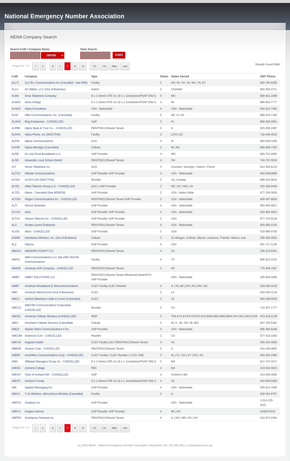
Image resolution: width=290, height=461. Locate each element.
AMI (14, 387)
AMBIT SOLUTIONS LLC (40, 277)
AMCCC (17, 307)
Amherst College (35, 368)
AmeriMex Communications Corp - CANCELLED (54, 355)
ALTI (14, 205)
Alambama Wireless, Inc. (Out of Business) (51, 237)
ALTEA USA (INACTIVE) (39, 179)
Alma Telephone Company (41, 95)
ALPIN (15, 141)
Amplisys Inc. (33, 402)
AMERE (16, 348)
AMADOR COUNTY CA (39, 251)
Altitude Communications (40, 173)
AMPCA (16, 402)
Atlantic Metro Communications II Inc (47, 329)
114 (104, 66)
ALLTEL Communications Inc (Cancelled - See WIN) (56, 82)
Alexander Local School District (43, 160)
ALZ (14, 244)
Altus (28, 212)
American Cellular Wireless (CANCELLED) (50, 316)
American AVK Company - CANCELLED (49, 268)
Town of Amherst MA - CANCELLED (46, 374)
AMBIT (16, 277)
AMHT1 (16, 381)
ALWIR (16, 237)
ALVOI (15, 231)
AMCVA (16, 342)
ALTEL (16, 186)
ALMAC (16, 102)
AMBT (15, 286)
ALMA (15, 95)
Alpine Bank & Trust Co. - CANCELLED (48, 128)
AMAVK (16, 268)
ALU (14, 225)
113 (94, 66)
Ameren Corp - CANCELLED (42, 348)
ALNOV (16, 108)
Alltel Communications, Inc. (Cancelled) (48, 115)
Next (114, 66)
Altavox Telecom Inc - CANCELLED (46, 218)
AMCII (15, 329)
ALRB (15, 154)
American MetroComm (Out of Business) (49, 292)
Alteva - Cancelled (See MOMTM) (45, 192)
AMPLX (16, 411)
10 (83, 66)
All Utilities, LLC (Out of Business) (45, 89)
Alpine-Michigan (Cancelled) (42, 147)
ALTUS (16, 212)
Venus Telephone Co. (38, 166)
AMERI (16, 355)
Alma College (33, 102)
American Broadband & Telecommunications (51, 286)
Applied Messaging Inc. (39, 387)
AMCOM (17, 335)
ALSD (15, 160)
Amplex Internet (34, 411)
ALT (14, 166)
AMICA (16, 393)
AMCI (15, 322)
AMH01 (16, 368)
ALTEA (16, 179)
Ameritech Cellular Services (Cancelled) (49, 322)
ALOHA (16, 121)
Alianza (29, 244)
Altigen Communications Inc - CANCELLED (51, 199)
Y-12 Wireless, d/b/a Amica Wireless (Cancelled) (54, 393)
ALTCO (16, 173)
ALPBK (16, 128)
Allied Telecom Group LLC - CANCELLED (50, 186)
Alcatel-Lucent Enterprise (40, 225)
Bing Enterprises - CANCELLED (44, 121)
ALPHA (16, 134)
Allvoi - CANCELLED (37, 231)
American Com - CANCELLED (43, 335)
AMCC (15, 298)
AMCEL (16, 316)
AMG (15, 361)
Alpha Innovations (35, 108)
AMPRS (16, 417)
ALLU (15, 89)
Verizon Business (35, 205)
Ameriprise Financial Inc (39, 417)
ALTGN (16, 199)
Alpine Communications (39, 141)
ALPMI (16, 147)
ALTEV (16, 192)
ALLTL (15, 82)
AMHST (16, 374)
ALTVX (16, 218)
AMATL (16, 259)
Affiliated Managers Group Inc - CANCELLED (52, 361)
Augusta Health (34, 342)
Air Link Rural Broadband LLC (43, 154)
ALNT (15, 115)
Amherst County (34, 381)
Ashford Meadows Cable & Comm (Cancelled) (52, 298)
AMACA (16, 251)
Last (125, 66)
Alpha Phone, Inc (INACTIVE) (42, 134)
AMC (15, 292)
